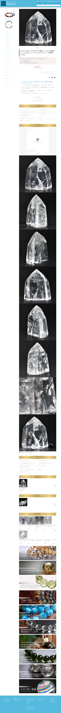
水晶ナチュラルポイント (5, 60)
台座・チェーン (5, 108)
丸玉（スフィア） (5, 79)
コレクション (5, 39)
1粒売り (5, 102)
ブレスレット (5, 67)
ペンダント (5, 72)
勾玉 (5, 87)
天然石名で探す (5, 20)
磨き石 (5, 98)
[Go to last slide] (9, 34)
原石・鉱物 (5, 46)
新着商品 (5, 15)
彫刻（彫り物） (5, 93)
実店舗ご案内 (50, 1)
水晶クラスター (5, 52)
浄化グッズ (5, 113)
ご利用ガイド (44, 1)
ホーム (39, 1)
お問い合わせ (56, 1)
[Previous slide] (9, 614)
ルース (5, 84)
